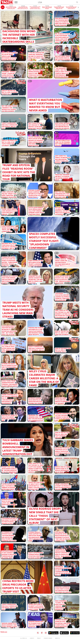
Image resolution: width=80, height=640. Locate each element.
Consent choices (48, 638)
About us (57, 638)
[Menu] (16, 2)
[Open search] (77, 2)
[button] (78, 8)
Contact (32, 638)
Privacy (39, 638)
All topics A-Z (23, 638)
